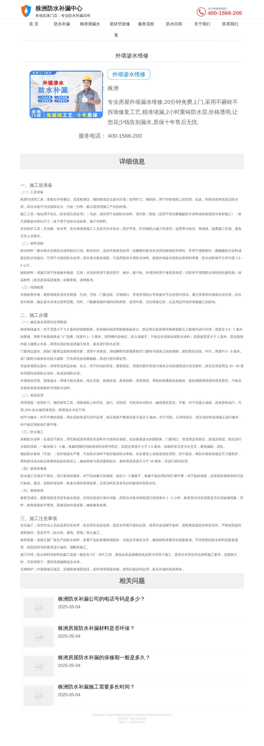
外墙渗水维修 (128, 74)
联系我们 (230, 24)
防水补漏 (62, 24)
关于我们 (202, 24)
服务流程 (146, 24)
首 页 (33, 24)
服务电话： (92, 136)
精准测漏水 (90, 24)
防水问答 (174, 24)
